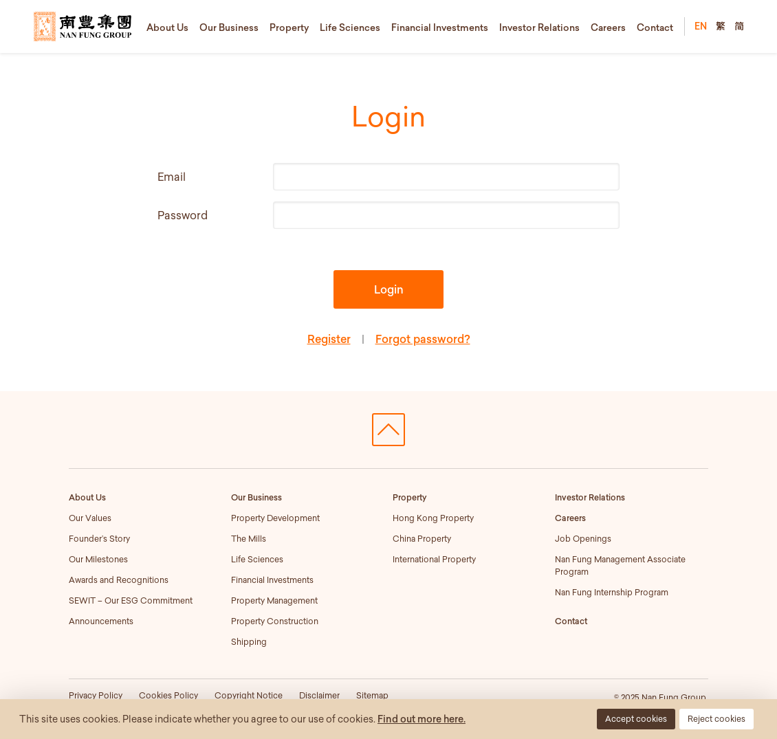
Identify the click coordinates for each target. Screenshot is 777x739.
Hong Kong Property (433, 518)
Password (182, 215)
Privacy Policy (95, 695)
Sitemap (372, 695)
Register (329, 339)
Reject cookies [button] (716, 719)
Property (289, 27)
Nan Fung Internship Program (611, 592)
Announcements (101, 621)
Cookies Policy (168, 695)
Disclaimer (319, 695)
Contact (655, 27)
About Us (167, 27)
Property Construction (274, 621)
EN (700, 26)
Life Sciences (350, 27)
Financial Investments (439, 27)
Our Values (90, 518)
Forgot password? (422, 339)
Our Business (229, 27)
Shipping (249, 642)
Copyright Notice (249, 695)
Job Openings (583, 538)
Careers (608, 27)
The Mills (248, 538)
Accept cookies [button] (636, 719)
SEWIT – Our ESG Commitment (131, 600)
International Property (434, 559)
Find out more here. (421, 719)
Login (389, 289)
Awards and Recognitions (118, 580)
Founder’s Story (99, 538)
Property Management (274, 600)
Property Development (275, 518)
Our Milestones (98, 559)
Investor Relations (539, 27)
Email (171, 176)
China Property (422, 538)
